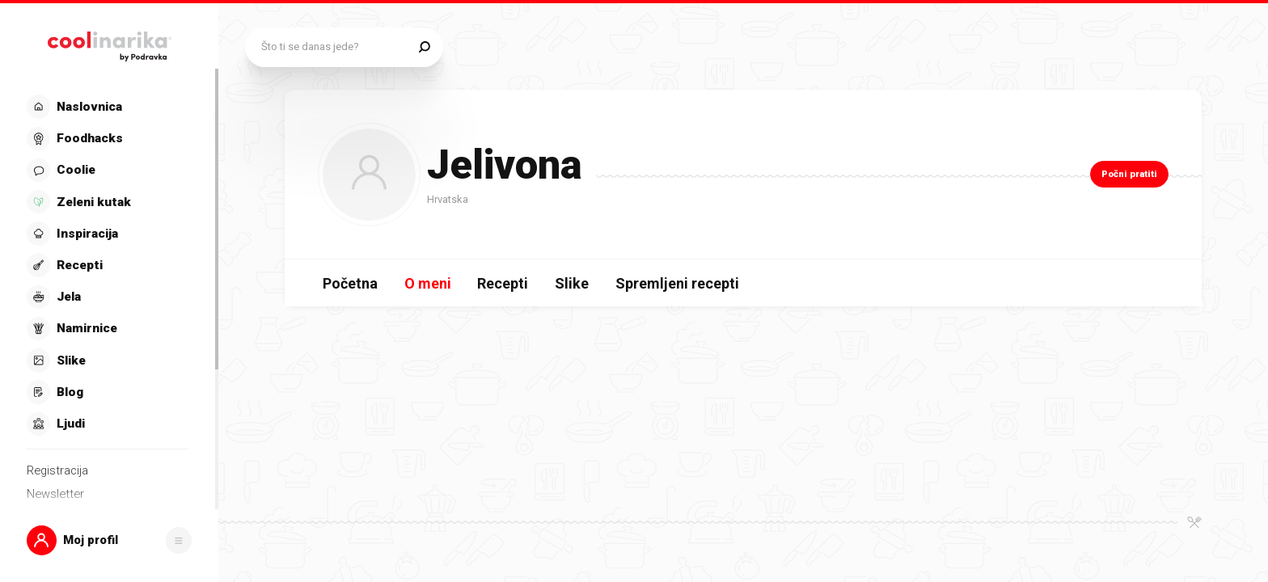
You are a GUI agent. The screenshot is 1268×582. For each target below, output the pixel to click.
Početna (350, 283)
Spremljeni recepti (677, 283)
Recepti (502, 283)
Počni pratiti (1129, 173)
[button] (109, 541)
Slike (572, 283)
